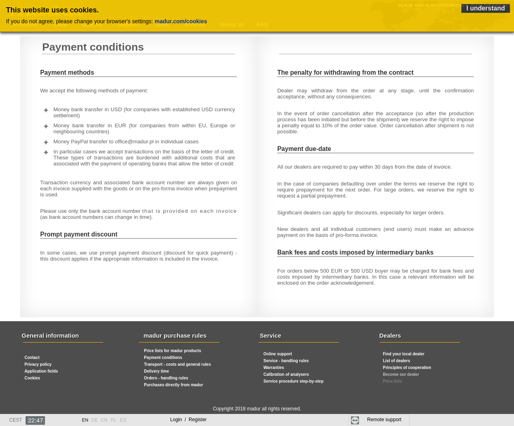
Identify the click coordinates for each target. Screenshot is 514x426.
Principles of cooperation (407, 367)
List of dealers (396, 361)
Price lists (392, 381)
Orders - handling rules (166, 378)
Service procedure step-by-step (293, 381)
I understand (485, 8)
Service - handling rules (286, 361)
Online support (277, 354)
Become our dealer (401, 374)
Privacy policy (37, 364)
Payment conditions (163, 357)
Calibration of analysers (286, 374)
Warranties (273, 367)
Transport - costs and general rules (177, 364)
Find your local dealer (403, 354)
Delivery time (156, 371)
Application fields (41, 371)
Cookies (32, 378)
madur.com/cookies (181, 21)
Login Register (188, 419)
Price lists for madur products (172, 351)
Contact (31, 357)
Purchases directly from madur (173, 385)
